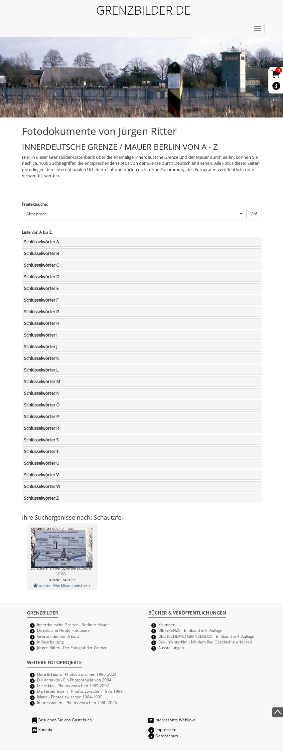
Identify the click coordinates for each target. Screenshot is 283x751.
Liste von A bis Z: (37, 232)
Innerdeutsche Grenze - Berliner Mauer (73, 624)
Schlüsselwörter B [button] (41, 253)
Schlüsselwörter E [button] (41, 288)
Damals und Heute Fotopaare (63, 630)
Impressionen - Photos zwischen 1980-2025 (77, 702)
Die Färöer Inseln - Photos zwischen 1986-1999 (80, 691)
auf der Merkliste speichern (61, 585)
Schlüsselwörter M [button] (42, 381)
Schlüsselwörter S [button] (41, 440)
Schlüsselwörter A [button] (41, 242)
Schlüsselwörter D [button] (41, 277)
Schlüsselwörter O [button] (42, 405)
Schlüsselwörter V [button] (41, 475)
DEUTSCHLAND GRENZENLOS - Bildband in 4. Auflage (206, 636)
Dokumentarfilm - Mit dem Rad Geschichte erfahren (205, 641)
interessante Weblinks (172, 719)
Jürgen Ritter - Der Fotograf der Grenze (72, 647)
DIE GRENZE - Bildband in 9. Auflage (190, 630)
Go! (254, 213)
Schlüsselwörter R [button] (41, 428)
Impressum (162, 729)
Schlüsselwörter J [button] (40, 347)
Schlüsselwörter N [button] (42, 393)
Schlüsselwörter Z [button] (41, 498)
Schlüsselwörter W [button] (42, 486)
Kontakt (42, 729)
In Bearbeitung (50, 641)
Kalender (166, 624)
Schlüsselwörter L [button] (41, 370)
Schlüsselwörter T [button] (41, 451)
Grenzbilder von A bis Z (58, 636)
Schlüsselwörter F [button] (41, 300)
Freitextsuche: (35, 204)
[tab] (141, 241)
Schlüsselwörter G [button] (41, 312)
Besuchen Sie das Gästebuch (62, 719)
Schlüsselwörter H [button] (42, 323)
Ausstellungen (171, 647)
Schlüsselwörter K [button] (41, 358)
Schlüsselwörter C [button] (41, 265)
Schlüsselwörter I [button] (41, 335)
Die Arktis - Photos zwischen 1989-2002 (73, 685)
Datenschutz (163, 735)
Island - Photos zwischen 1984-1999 (69, 696)
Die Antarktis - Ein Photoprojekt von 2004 (74, 679)
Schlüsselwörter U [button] (41, 463)
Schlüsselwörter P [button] (41, 416)
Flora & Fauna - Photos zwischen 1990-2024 (76, 674)
